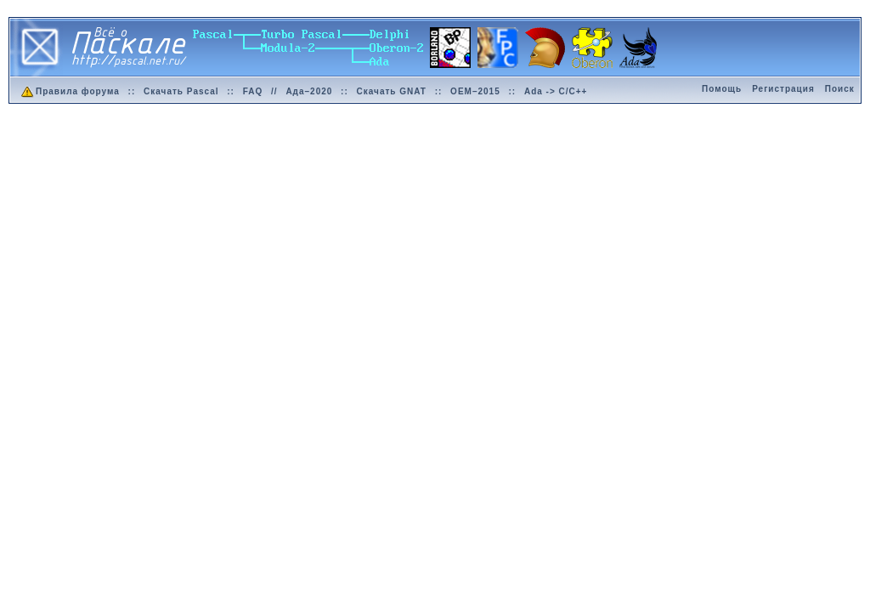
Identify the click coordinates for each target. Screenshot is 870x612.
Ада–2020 (308, 91)
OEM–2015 (475, 91)
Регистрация (783, 89)
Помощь (722, 89)
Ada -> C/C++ (556, 91)
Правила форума (69, 91)
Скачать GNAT (392, 91)
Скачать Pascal (181, 91)
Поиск (840, 89)
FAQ (253, 91)
